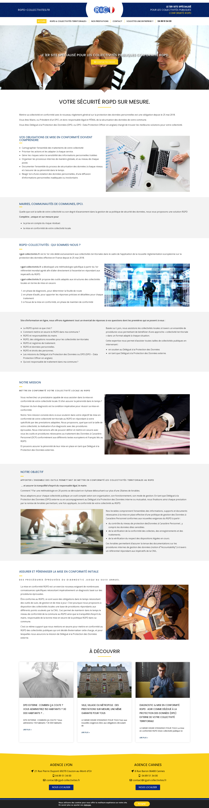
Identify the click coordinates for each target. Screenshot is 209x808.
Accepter (142, 804)
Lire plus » (27, 729)
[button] (104, 62)
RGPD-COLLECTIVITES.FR (34, 10)
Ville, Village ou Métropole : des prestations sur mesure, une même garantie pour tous (101, 709)
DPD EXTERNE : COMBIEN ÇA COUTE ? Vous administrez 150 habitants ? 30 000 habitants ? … (44, 709)
